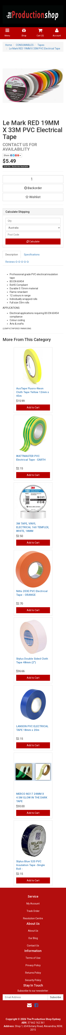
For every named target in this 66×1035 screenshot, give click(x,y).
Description (11, 254)
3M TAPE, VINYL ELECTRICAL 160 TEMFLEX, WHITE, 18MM (32, 527)
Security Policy (33, 980)
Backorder (33, 188)
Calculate (33, 241)
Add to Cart (33, 407)
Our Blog (33, 938)
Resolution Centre (33, 918)
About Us (33, 930)
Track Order (33, 911)
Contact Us (33, 945)
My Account (33, 903)
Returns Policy (33, 972)
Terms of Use (33, 957)
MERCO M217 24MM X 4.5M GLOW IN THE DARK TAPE (31, 797)
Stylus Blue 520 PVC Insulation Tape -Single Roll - (30, 865)
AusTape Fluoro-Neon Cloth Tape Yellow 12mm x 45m (32, 392)
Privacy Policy (33, 965)
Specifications (32, 254)
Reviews (17, 261)
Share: (12, 155)
